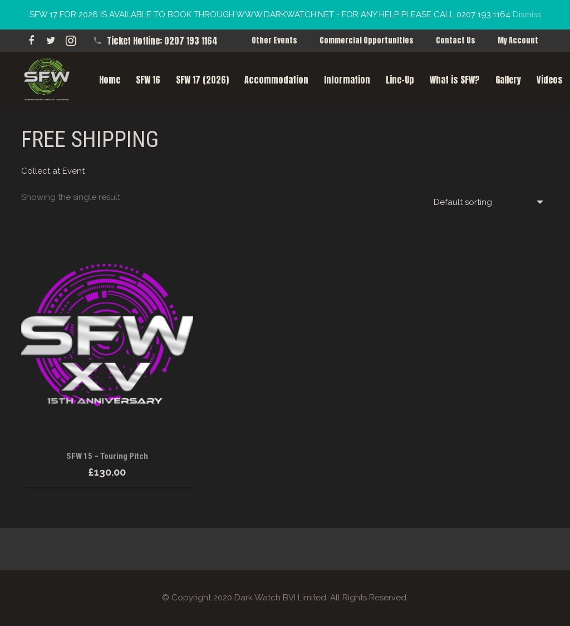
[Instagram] (71, 41)
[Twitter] (51, 41)
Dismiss (527, 14)
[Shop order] (488, 202)
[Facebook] (31, 41)
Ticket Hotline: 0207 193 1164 (162, 40)
